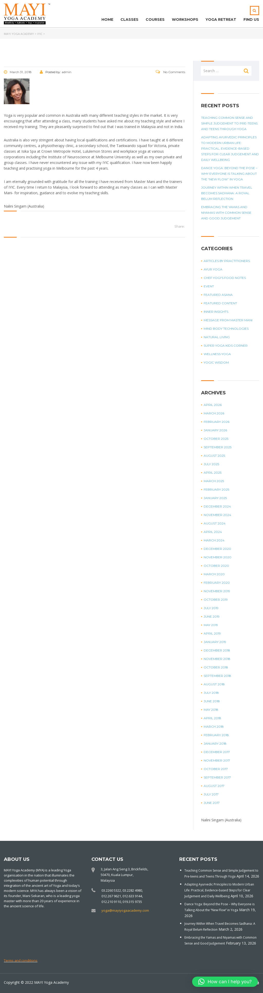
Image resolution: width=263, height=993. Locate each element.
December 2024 (217, 506)
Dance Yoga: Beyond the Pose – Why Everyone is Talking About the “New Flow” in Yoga (229, 173)
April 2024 (213, 532)
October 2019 (216, 599)
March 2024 (214, 540)
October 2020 (216, 566)
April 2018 (212, 718)
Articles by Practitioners (227, 261)
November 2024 (217, 515)
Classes (129, 19)
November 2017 (217, 760)
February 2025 (216, 489)
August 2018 (214, 684)
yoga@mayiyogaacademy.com (125, 910)
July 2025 (211, 464)
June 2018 (212, 701)
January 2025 (215, 498)
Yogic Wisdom (216, 362)
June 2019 (212, 616)
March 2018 (214, 726)
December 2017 (217, 752)
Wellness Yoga (217, 354)
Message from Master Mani (228, 320)
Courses (155, 19)
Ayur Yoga (213, 269)
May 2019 (211, 625)
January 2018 (215, 743)
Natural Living (217, 337)
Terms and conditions (20, 960)
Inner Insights (216, 312)
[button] (225, 982)
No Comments (170, 72)
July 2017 (211, 794)
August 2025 (214, 455)
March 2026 (214, 413)
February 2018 (216, 735)
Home (107, 19)
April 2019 (212, 633)
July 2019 (211, 608)
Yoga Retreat (220, 19)
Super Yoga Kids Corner (226, 345)
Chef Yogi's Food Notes (225, 278)
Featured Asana (218, 295)
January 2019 (215, 642)
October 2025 (216, 439)
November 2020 (217, 557)
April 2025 (212, 472)
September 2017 (217, 777)
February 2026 (216, 422)
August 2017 (214, 786)
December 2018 (217, 650)
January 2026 (215, 430)
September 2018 (217, 676)
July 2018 (211, 693)
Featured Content (220, 303)
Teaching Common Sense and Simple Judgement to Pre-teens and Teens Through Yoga (229, 123)
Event (209, 286)
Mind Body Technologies (226, 328)
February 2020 (217, 583)
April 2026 (213, 405)
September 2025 (217, 447)
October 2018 (216, 667)
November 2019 (217, 591)
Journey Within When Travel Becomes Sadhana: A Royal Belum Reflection (226, 193)
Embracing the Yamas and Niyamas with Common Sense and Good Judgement (226, 212)
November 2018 (217, 659)
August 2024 (215, 523)
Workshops (185, 19)
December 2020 (217, 549)
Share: (179, 226)
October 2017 (216, 769)
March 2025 (214, 481)
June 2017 (212, 803)
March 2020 (214, 574)
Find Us (251, 19)
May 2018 (211, 710)
